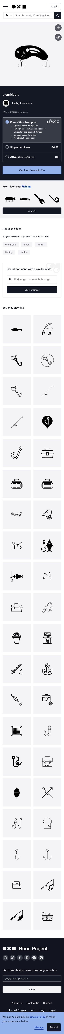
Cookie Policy (37, 1016)
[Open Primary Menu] (5, 6)
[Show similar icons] (58, 37)
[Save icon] (58, 27)
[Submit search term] (57, 15)
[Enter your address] (32, 978)
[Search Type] (8, 15)
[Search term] (33, 15)
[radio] (32, 130)
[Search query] (32, 279)
